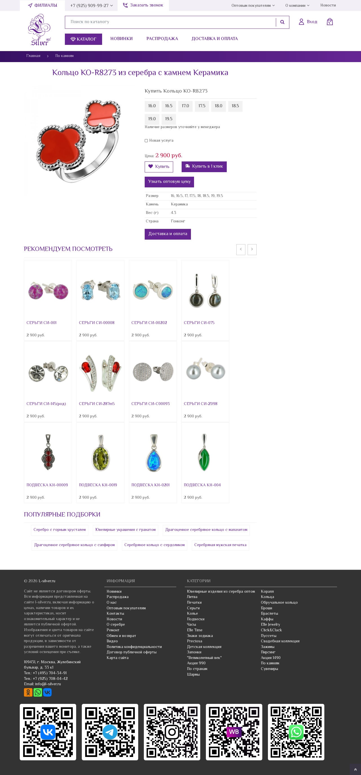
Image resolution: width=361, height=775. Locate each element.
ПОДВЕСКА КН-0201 (150, 485)
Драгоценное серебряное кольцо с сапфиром (74, 545)
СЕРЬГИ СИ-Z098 (200, 404)
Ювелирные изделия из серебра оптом (221, 592)
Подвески (195, 619)
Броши (266, 608)
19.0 (152, 119)
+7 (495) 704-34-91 (50, 673)
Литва (192, 597)
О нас (112, 603)
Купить (159, 166)
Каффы (267, 619)
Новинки (121, 39)
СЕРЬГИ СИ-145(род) (46, 404)
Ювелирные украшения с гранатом (125, 530)
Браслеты (269, 614)
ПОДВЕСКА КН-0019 (98, 485)
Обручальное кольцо (279, 603)
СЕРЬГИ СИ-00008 (97, 323)
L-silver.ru (47, 581)
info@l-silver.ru (48, 684)
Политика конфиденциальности (134, 647)
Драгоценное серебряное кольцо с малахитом (206, 530)
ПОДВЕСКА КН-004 (202, 485)
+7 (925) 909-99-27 (89, 6)
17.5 (202, 106)
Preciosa (194, 641)
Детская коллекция (204, 647)
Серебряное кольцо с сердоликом (154, 545)
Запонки (194, 652)
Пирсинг (268, 652)
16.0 (152, 106)
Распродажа (162, 39)
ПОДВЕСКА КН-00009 (47, 485)
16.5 (168, 106)
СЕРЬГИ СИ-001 (41, 323)
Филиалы (45, 5)
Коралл (267, 592)
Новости (328, 6)
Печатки (194, 603)
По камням (270, 663)
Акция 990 (196, 663)
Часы (191, 625)
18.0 (218, 106)
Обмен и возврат (121, 636)
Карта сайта (118, 658)
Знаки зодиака (200, 636)
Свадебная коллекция (280, 641)
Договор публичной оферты (132, 652)
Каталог (83, 39)
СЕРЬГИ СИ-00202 (149, 323)
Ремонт (113, 630)
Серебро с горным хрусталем (60, 530)
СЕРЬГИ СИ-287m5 (97, 404)
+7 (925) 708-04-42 (50, 679)
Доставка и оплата (214, 39)
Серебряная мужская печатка (220, 545)
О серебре (116, 625)
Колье (192, 614)
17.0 (185, 106)
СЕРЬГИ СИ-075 (199, 323)
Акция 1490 (271, 658)
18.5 (235, 106)
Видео (112, 641)
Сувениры (269, 669)
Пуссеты (268, 636)
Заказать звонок (146, 5)
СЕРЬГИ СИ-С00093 (150, 404)
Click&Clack (271, 630)
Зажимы (267, 647)
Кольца (267, 597)
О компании (295, 6)
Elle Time (194, 630)
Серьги (193, 608)
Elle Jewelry (270, 625)
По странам (197, 669)
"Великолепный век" (204, 658)
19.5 (168, 119)
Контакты (115, 614)
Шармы (193, 675)
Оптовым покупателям (251, 6)
